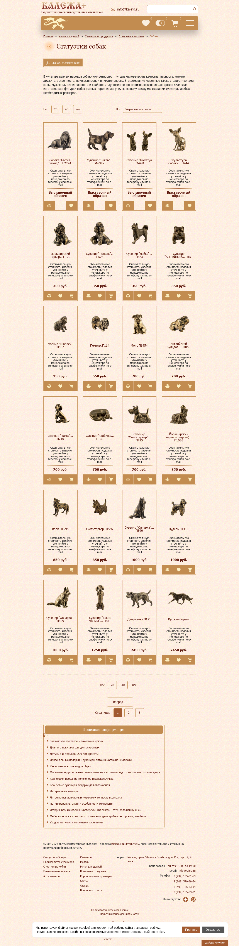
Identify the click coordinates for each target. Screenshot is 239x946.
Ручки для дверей (91, 866)
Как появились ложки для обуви (70, 766)
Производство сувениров (58, 861)
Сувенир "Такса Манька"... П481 (100, 619)
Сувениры (86, 857)
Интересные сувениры (64, 791)
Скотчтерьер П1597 (100, 529)
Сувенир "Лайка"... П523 (139, 255)
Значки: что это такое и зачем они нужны (76, 741)
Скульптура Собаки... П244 (178, 161)
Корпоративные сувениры (96, 876)
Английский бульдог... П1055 (179, 345)
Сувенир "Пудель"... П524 (100, 255)
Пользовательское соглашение (110, 909)
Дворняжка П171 (139, 619)
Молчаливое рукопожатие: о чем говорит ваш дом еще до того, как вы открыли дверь (105, 772)
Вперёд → (120, 702)
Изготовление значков (56, 871)
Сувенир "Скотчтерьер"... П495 (139, 437)
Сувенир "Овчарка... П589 (60, 619)
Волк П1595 (60, 529)
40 (66, 109)
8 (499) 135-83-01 (185, 892)
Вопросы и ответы (91, 890)
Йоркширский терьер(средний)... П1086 (179, 437)
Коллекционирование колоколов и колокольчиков (82, 778)
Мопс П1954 (139, 345)
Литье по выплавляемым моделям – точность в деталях (86, 797)
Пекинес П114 (100, 345)
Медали (84, 861)
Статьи (84, 880)
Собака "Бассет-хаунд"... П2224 (60, 161)
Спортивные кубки (54, 866)
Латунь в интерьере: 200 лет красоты (74, 753)
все (78, 109)
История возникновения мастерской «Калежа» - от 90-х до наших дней (95, 810)
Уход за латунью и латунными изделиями (76, 822)
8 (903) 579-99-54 (185, 881)
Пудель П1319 (179, 529)
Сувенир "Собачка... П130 (100, 437)
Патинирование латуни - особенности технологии (81, 803)
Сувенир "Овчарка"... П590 (139, 529)
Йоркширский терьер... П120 (60, 255)
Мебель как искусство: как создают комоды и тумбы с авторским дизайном (98, 816)
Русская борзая (178, 619)
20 (56, 109)
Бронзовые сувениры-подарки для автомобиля (80, 785)
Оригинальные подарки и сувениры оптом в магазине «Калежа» (91, 760)
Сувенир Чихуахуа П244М (139, 161)
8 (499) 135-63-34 (185, 886)
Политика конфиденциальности (119, 913)
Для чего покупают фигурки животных (74, 747)
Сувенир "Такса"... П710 (60, 437)
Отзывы (84, 885)
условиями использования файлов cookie (135, 932)
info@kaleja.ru (187, 870)
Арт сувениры (51, 876)
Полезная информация (103, 729)
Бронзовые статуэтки (93, 871)
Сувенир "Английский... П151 (178, 255)
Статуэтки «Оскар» (54, 857)
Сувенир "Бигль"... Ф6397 (100, 161)
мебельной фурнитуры (125, 843)
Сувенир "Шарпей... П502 (60, 345)
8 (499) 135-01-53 (185, 876)
